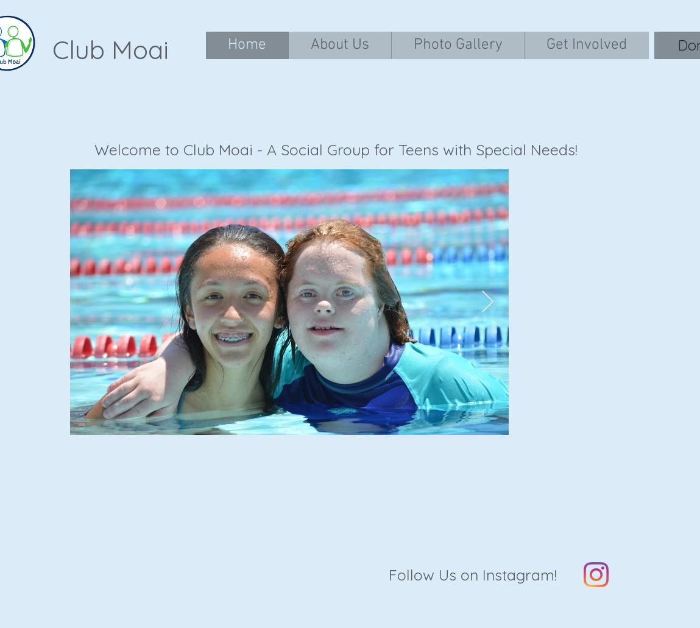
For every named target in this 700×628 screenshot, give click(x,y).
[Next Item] (488, 302)
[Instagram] (596, 574)
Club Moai (110, 50)
